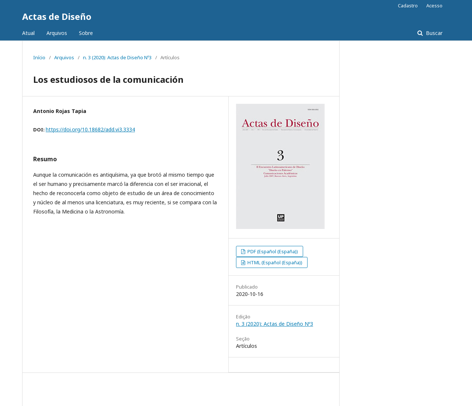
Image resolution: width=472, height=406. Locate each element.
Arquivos (56, 32)
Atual (28, 32)
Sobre (86, 32)
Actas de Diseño (56, 16)
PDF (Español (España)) (272, 251)
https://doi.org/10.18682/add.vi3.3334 (90, 129)
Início (39, 57)
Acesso (434, 5)
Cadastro (408, 5)
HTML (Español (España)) (274, 262)
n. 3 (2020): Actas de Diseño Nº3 (117, 57)
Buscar (433, 32)
